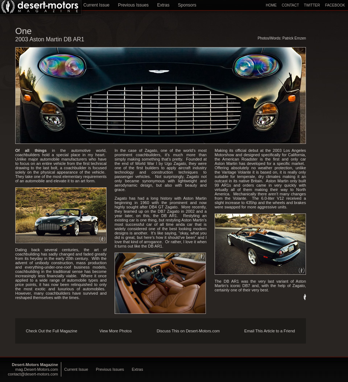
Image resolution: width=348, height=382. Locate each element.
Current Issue (96, 5)
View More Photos (115, 331)
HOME (271, 5)
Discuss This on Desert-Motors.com (188, 331)
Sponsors (187, 5)
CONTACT (290, 5)
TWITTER (312, 5)
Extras (163, 5)
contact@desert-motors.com (33, 374)
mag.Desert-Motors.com (36, 369)
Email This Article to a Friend (269, 331)
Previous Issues (133, 5)
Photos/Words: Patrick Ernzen (282, 38)
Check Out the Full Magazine (51, 331)
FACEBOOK (335, 5)
